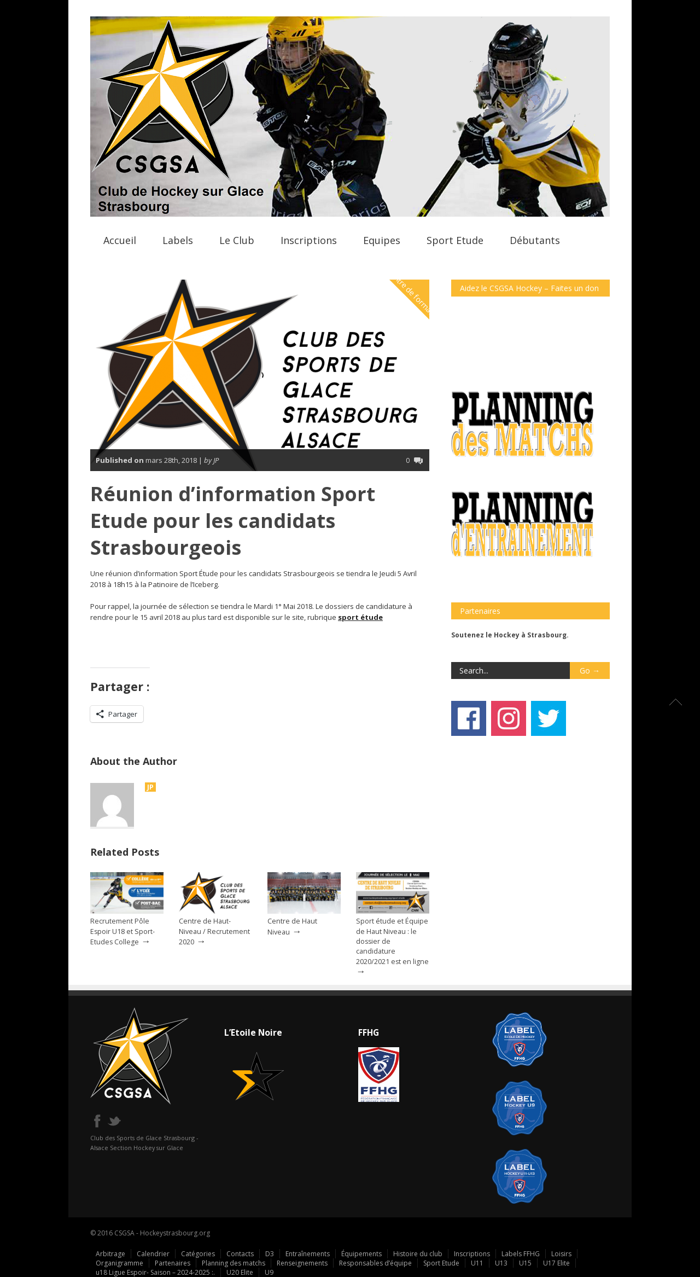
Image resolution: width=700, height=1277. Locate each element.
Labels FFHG (520, 1253)
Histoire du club (417, 1253)
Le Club (236, 240)
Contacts (240, 1253)
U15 (525, 1263)
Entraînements (307, 1253)
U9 (269, 1272)
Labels (177, 240)
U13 (501, 1263)
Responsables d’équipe (375, 1263)
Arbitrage (110, 1253)
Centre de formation (415, 295)
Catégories (198, 1253)
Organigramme (119, 1263)
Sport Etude (455, 240)
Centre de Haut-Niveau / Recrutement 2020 (214, 931)
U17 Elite (556, 1263)
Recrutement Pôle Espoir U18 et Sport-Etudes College (122, 931)
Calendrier (153, 1253)
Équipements (361, 1253)
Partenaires (172, 1263)
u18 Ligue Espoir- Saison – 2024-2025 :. (155, 1272)
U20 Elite (239, 1272)
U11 (477, 1263)
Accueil (119, 240)
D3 (269, 1253)
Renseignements (302, 1263)
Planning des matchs (233, 1263)
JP (150, 787)
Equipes (381, 240)
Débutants (535, 240)
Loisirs (561, 1253)
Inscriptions (309, 240)
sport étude (360, 617)
